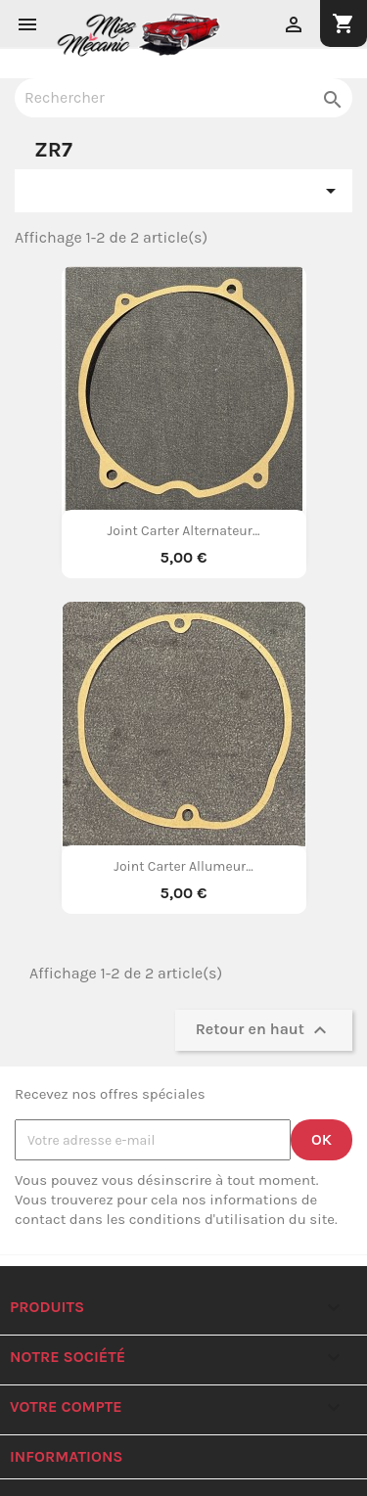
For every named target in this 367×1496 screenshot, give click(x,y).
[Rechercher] (183, 97)
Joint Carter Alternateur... (184, 530)
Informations (66, 1456)
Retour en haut (264, 1030)
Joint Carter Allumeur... (183, 866)
